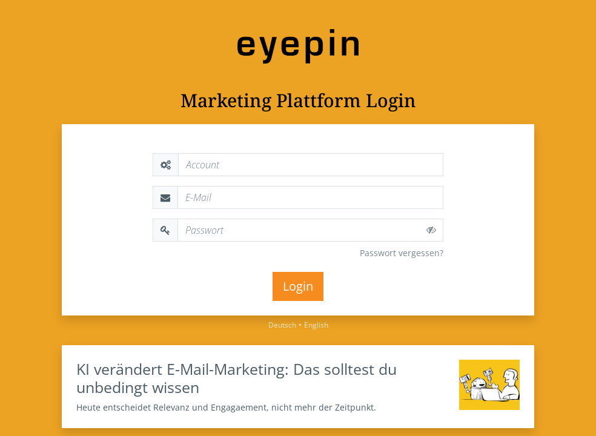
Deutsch (282, 325)
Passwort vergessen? (401, 253)
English (316, 325)
